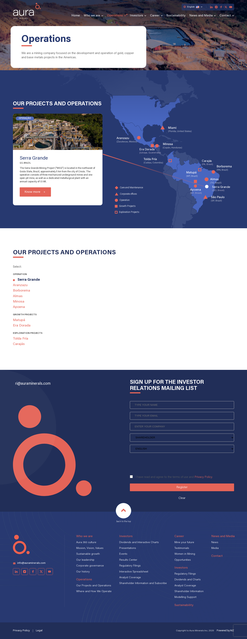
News (214, 542)
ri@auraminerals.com (33, 384)
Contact (225, 15)
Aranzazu (20, 285)
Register (182, 487)
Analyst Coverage (130, 577)
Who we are (92, 15)
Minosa (18, 301)
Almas (18, 296)
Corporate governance (90, 566)
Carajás (19, 344)
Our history (83, 572)
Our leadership (85, 560)
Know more (32, 192)
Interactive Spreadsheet (133, 572)
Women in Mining (184, 554)
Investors (136, 15)
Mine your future (184, 542)
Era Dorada (21, 325)
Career (155, 15)
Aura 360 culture (86, 542)
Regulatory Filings (130, 566)
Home (75, 15)
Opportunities (182, 560)
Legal (39, 630)
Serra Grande (29, 280)
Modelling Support (185, 597)
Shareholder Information (189, 591)
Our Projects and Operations (93, 585)
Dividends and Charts (187, 579)
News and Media (201, 15)
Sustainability (176, 15)
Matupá (19, 320)
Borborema (21, 290)
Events (123, 554)
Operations (115, 15)
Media (215, 548)
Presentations (127, 548)
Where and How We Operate (94, 591)
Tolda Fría (20, 339)
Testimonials (181, 548)
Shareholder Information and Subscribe (143, 583)
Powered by (225, 630)
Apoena (19, 307)
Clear (181, 498)
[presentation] (159, 462)
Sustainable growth (88, 554)
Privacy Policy (203, 477)
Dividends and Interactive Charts (139, 542)
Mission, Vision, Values (89, 548)
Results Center (128, 560)
